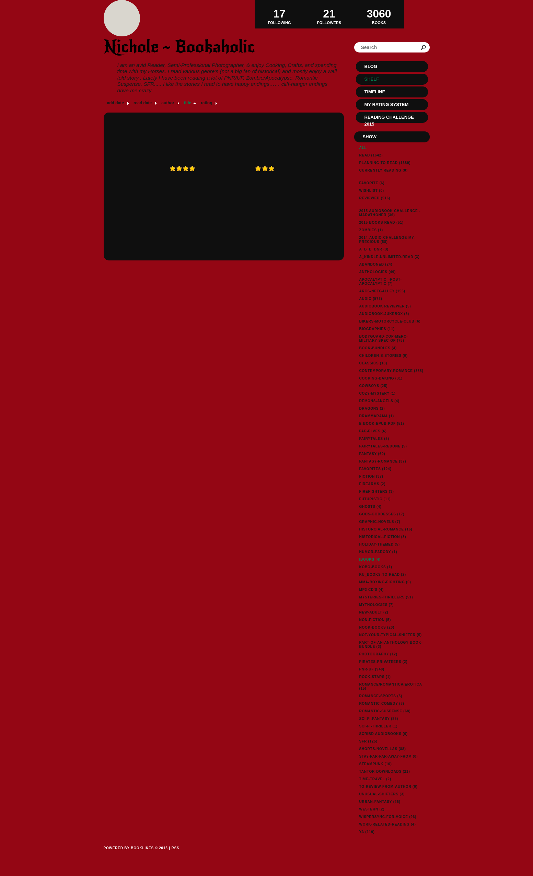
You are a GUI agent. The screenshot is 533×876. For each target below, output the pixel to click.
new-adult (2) (374, 612)
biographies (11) (377, 329)
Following (279, 14)
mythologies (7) (376, 605)
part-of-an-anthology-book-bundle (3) (391, 645)
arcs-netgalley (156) (382, 291)
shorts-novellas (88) (382, 749)
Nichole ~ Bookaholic (179, 46)
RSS (175, 848)
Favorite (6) (372, 183)
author (167, 103)
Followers (329, 14)
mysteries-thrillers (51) (386, 597)
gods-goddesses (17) (382, 514)
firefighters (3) (376, 491)
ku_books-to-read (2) (382, 574)
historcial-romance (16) (386, 529)
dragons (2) (372, 408)
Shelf (371, 79)
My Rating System (386, 104)
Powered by (136, 856)
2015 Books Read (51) (381, 222)
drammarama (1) (376, 416)
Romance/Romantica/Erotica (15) (390, 686)
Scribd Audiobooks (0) (383, 734)
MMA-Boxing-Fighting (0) (385, 582)
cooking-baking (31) (381, 378)
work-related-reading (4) (387, 824)
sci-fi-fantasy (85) (378, 719)
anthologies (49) (377, 272)
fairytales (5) (374, 439)
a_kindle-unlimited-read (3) (389, 257)
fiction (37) (371, 476)
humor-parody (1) (378, 552)
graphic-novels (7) (380, 522)
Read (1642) (371, 155)
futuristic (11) (375, 499)
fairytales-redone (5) (383, 446)
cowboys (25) (373, 386)
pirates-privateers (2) (383, 662)
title (187, 103)
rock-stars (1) (375, 677)
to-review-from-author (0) (388, 787)
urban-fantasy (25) (380, 802)
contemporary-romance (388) (391, 371)
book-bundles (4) (378, 348)
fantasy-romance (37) (382, 461)
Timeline (374, 91)
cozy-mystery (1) (377, 393)
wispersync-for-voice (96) (388, 817)
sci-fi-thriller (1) (378, 726)
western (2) (372, 809)
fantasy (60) (372, 454)
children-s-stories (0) (383, 356)
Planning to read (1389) (385, 163)
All (363, 148)
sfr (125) (368, 741)
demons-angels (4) (379, 401)
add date (115, 103)
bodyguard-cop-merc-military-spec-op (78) (383, 338)
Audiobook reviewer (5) (385, 306)
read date (143, 103)
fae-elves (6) (373, 431)
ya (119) (367, 832)
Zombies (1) (371, 230)
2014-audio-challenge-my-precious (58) (387, 240)
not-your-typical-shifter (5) (390, 635)
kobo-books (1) (375, 567)
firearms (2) (372, 484)
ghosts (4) (370, 507)
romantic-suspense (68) (385, 711)
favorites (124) (375, 469)
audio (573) (370, 299)
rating (206, 103)
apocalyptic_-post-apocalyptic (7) (380, 281)
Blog (371, 66)
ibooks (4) (370, 559)
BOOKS (379, 14)
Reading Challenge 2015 (389, 119)
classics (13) (373, 363)
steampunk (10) (375, 764)
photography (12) (378, 654)
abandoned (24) (376, 264)
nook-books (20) (377, 627)
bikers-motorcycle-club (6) (390, 321)
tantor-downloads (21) (384, 771)
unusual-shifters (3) (382, 794)
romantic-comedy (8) (381, 703)
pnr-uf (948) (372, 669)
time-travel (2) (375, 779)
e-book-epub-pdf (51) (381, 423)
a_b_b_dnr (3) (374, 249)
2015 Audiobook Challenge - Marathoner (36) (390, 213)
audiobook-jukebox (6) (384, 314)
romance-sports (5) (381, 696)
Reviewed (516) (375, 198)
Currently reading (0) (383, 170)
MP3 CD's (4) (371, 590)
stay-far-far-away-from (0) (388, 756)
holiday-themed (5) (379, 544)
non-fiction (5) (375, 620)
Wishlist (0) (371, 190)
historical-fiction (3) (382, 537)
